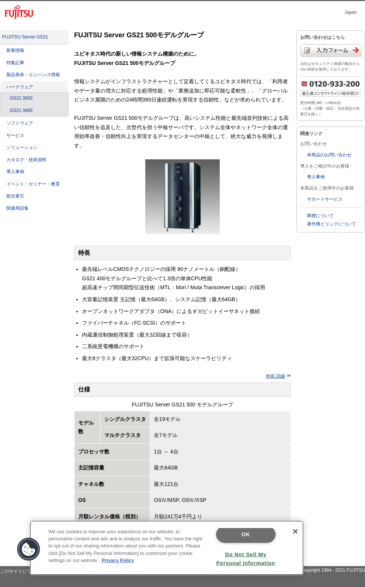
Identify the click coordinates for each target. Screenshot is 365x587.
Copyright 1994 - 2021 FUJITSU (333, 570)
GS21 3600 (21, 98)
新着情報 (15, 50)
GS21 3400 (21, 110)
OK (245, 534)
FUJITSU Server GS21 (25, 37)
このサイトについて (20, 571)
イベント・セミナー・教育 (33, 184)
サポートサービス (325, 199)
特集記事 (15, 62)
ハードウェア (19, 87)
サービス (15, 135)
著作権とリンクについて (331, 224)
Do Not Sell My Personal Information (245, 558)
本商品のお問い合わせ (329, 154)
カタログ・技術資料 (26, 159)
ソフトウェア (19, 123)
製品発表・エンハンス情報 (33, 74)
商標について (320, 215)
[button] (29, 549)
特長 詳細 (278, 376)
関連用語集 (17, 208)
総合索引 (15, 196)
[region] (167, 548)
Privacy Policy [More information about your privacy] (118, 560)
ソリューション (22, 147)
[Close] (295, 531)
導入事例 (15, 171)
